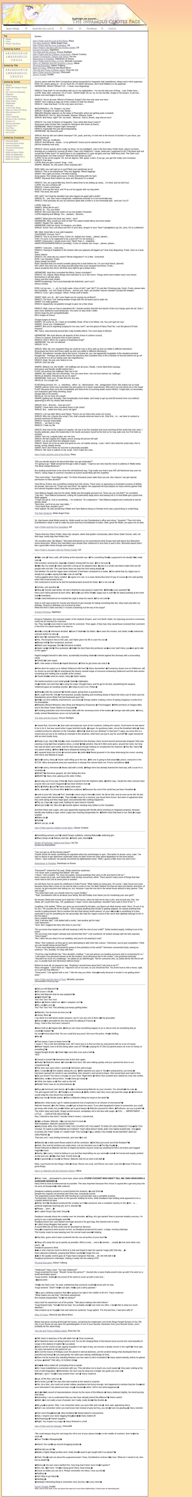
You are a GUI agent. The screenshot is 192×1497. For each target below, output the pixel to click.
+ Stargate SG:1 (10, 125)
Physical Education (41, 65)
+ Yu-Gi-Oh (9, 132)
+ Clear (7, 41)
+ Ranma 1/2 (9, 121)
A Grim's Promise (41, 50)
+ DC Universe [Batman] (14, 92)
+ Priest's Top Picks (12, 43)
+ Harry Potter (10, 101)
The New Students (41, 43)
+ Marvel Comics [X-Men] (15, 110)
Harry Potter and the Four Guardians (49, 45)
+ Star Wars (9, 128)
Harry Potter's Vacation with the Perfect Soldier (54, 47)
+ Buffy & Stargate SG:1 (14, 157)
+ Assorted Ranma (12, 145)
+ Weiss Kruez (10, 130)
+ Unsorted (9, 150)
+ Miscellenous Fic (12, 112)
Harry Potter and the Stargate (46, 72)
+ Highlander (9, 103)
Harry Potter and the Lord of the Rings (50, 41)
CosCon (112, 29)
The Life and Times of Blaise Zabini (49, 70)
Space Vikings (12, 29)
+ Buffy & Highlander (13, 154)
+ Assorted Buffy (11, 141)
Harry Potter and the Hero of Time (48, 61)
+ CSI (6, 90)
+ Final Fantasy (10, 96)
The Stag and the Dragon (44, 52)
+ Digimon (8, 94)
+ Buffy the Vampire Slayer (15, 87)
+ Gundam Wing (11, 99)
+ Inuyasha (9, 105)
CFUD (70, 29)
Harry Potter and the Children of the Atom (52, 54)
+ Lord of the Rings (12, 107)
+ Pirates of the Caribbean (15, 119)
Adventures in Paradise (43, 59)
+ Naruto (8, 114)
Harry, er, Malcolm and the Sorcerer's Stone (53, 63)
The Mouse (91, 29)
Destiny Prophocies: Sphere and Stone (50, 56)
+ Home (7, 39)
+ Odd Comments (11, 116)
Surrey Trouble (39, 74)
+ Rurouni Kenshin (12, 123)
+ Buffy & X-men (11, 159)
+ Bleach (8, 85)
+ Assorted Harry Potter (14, 143)
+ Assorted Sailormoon (13, 148)
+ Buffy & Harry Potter (14, 152)
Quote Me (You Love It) (43, 29)
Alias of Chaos (39, 68)
